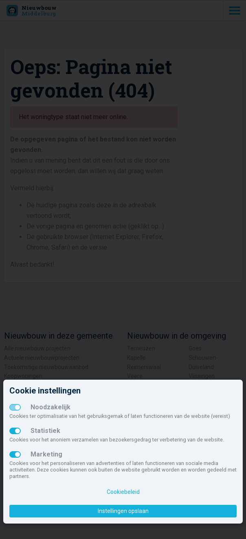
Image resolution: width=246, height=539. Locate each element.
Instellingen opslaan (123, 511)
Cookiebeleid (123, 492)
